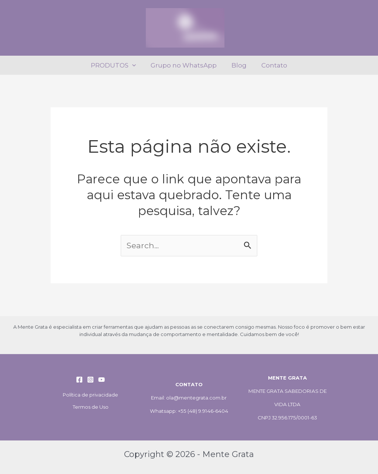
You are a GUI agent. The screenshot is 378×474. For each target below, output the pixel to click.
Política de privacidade (90, 395)
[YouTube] (101, 379)
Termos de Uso (91, 407)
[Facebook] (79, 379)
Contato (271, 65)
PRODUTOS (116, 65)
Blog (237, 65)
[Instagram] (90, 379)
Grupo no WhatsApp (185, 65)
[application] (135, 65)
